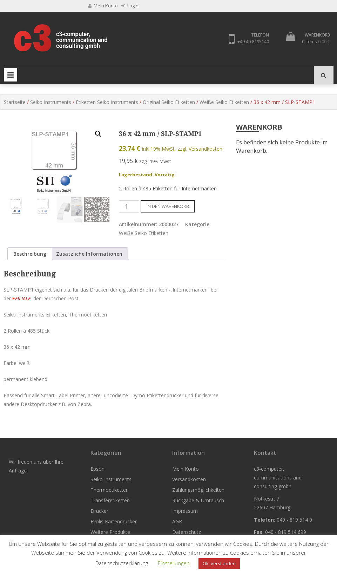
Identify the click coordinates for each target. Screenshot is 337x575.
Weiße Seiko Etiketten (224, 102)
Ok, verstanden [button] (219, 563)
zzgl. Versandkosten (199, 148)
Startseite (15, 102)
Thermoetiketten (109, 489)
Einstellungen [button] (174, 563)
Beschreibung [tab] (29, 253)
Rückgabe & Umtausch (198, 500)
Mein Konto (185, 468)
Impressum (185, 511)
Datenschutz (186, 532)
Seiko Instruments (50, 102)
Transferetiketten (110, 500)
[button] (98, 134)
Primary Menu (11, 75)
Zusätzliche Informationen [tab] (89, 253)
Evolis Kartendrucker (113, 521)
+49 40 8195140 (253, 41)
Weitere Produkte (110, 532)
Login (130, 5)
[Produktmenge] (129, 206)
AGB (177, 521)
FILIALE (23, 298)
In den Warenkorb (168, 206)
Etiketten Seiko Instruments (107, 102)
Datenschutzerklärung (121, 563)
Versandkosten (189, 479)
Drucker (99, 511)
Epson (97, 468)
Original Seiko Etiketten (169, 102)
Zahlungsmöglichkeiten (198, 489)
